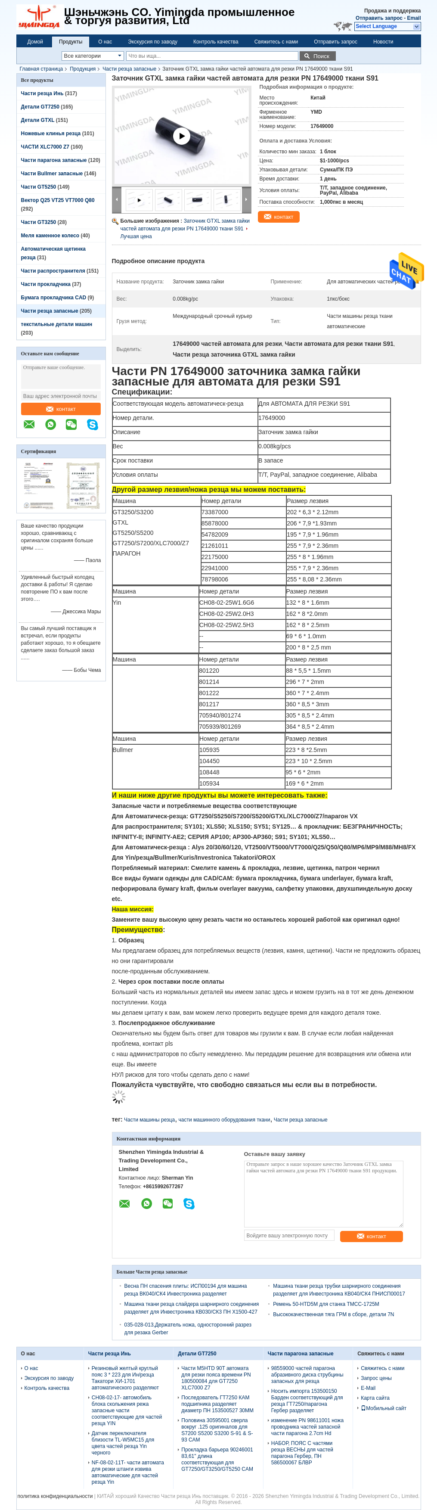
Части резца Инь (42, 93)
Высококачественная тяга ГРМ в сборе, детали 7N (333, 1314)
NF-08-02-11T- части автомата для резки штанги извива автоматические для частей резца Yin (128, 1472)
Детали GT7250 (40, 107)
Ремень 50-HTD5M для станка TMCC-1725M (326, 1304)
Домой (35, 42)
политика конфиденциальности (55, 1496)
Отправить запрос (380, 18)
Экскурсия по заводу (152, 42)
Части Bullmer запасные (52, 174)
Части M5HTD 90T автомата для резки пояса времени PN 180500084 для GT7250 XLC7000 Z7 (216, 1378)
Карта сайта (375, 1398)
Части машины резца (149, 1120)
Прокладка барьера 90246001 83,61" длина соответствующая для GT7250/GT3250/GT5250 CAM (217, 1459)
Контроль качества (216, 42)
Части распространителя (53, 271)
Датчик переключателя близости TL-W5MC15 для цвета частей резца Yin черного (123, 1443)
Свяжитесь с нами (276, 42)
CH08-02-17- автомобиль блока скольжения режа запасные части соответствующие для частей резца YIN (127, 1410)
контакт (61, 409)
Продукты (70, 42)
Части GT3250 (38, 222)
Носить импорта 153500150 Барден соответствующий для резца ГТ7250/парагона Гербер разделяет (307, 1401)
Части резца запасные (129, 69)
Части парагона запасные (54, 160)
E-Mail (368, 1388)
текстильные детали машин (57, 324)
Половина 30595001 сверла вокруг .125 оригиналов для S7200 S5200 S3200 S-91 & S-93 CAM (217, 1430)
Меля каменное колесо (50, 236)
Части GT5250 (38, 187)
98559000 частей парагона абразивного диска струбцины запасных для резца (307, 1374)
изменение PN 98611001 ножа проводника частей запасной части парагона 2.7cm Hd (307, 1426)
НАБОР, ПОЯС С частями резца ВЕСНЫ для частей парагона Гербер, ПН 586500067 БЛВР (302, 1453)
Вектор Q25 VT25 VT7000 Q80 (58, 200)
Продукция (83, 69)
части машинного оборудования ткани (224, 1120)
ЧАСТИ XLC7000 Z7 (45, 147)
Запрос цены (376, 1378)
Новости (383, 42)
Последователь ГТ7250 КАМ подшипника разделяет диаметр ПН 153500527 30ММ (217, 1404)
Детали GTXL (38, 120)
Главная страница (41, 69)
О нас (105, 42)
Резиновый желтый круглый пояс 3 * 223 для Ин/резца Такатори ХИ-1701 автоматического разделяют (125, 1378)
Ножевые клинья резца (51, 133)
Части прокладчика (46, 284)
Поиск (321, 56)
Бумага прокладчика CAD (54, 298)
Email (414, 18)
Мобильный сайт (383, 1408)
